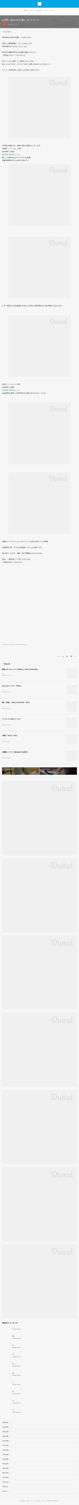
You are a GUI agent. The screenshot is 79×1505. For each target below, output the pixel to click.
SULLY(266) (24, 644)
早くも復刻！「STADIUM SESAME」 (22, 1355)
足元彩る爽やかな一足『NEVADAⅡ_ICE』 (24, 1346)
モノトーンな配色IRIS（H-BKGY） (22, 1401)
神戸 (4, 24)
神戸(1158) (4, 644)
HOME (25, 10)
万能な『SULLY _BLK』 (10, 736)
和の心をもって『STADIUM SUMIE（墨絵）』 (25, 1392)
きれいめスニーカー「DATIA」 (12, 686)
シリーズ (45, 10)
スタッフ (31, 10)
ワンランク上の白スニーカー (11, 719)
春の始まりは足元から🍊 (19, 1374)
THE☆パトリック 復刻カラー (21, 1383)
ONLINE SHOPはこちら (11, 154)
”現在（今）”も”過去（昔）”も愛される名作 (24, 1327)
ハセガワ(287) (11, 644)
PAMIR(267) (18, 644)
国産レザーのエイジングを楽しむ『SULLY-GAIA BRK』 (20, 669)
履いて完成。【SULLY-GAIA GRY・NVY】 (16, 703)
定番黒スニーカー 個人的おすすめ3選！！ (15, 753)
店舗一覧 (38, 10)
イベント (52, 10)
